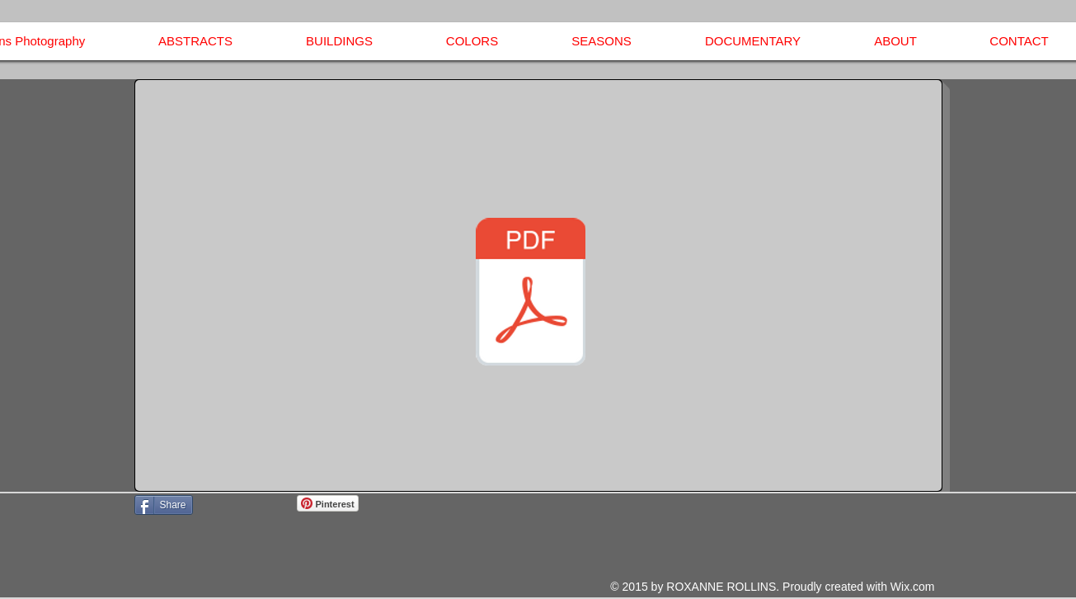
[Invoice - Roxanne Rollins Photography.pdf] (531, 294)
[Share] (163, 505)
